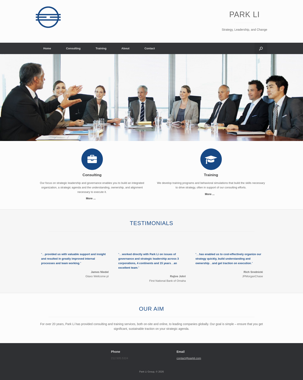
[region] (151, 97)
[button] (261, 48)
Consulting (73, 48)
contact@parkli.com (189, 358)
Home (47, 48)
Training (101, 48)
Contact (149, 48)
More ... (92, 198)
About (126, 48)
